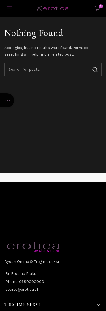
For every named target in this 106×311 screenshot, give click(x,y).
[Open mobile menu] (9, 8)
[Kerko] (53, 69)
